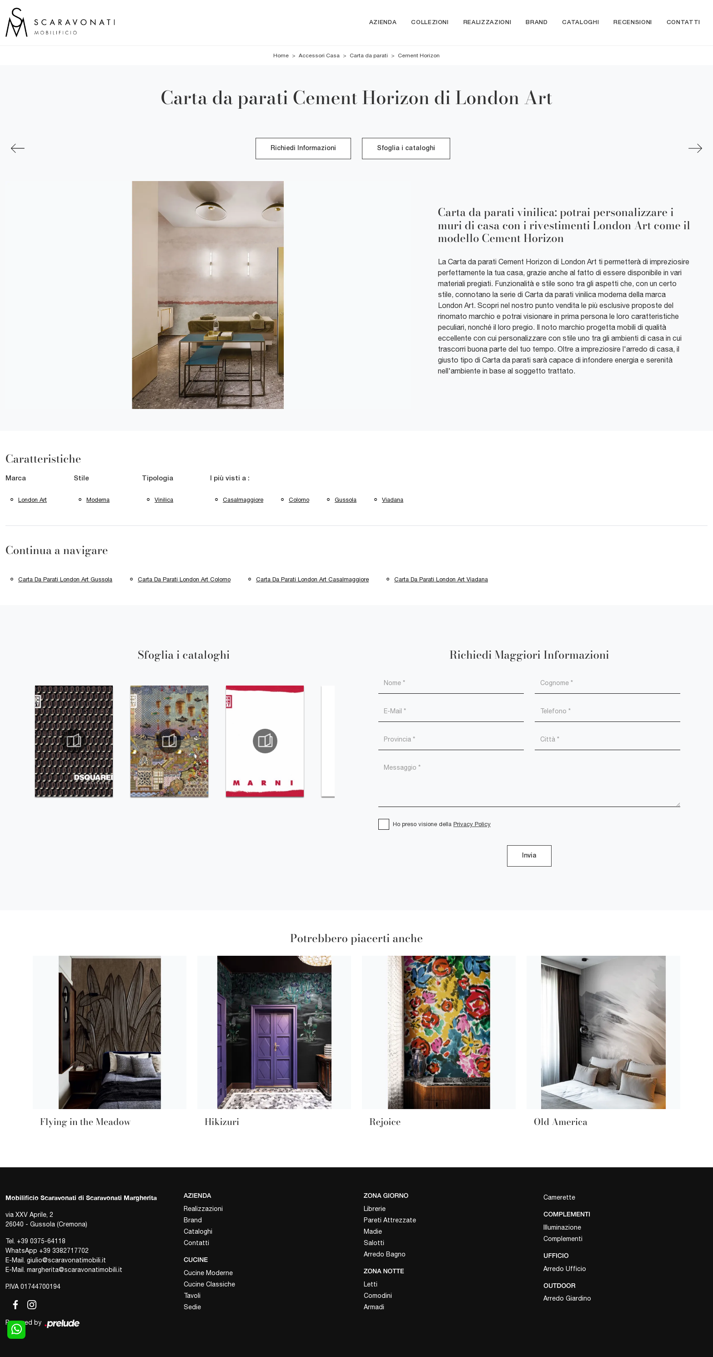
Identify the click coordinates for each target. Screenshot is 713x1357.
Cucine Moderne (208, 1272)
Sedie (192, 1307)
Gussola (345, 499)
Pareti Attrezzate (390, 1220)
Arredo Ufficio (564, 1268)
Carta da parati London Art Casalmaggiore (312, 579)
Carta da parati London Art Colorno (184, 579)
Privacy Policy (472, 824)
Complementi (562, 1238)
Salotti (374, 1242)
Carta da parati (369, 55)
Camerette (559, 1197)
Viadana (392, 499)
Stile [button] (81, 478)
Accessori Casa (319, 55)
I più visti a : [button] (230, 478)
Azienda (383, 22)
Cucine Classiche (209, 1284)
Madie (373, 1231)
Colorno (299, 499)
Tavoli (192, 1295)
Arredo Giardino (567, 1298)
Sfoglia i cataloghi (406, 148)
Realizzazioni (487, 22)
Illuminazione (562, 1227)
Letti (370, 1284)
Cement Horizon (419, 55)
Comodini (378, 1295)
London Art (32, 499)
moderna (98, 499)
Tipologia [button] (157, 478)
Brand (536, 22)
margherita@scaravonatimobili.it (74, 1269)
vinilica (164, 499)
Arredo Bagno (385, 1254)
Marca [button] (15, 478)
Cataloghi (580, 22)
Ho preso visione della (442, 824)
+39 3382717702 (64, 1250)
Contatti (683, 22)
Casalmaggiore (243, 499)
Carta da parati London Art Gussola (65, 579)
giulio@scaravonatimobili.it (66, 1260)
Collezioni (430, 22)
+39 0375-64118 (41, 1241)
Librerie (375, 1208)
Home (281, 55)
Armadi (374, 1307)
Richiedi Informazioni (303, 148)
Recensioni (632, 22)
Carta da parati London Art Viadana (441, 579)
